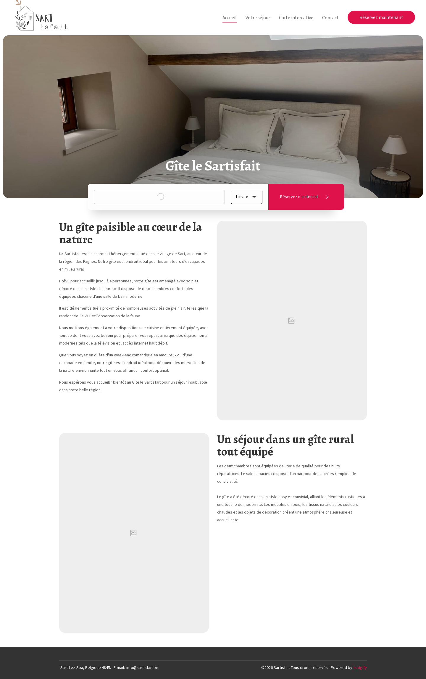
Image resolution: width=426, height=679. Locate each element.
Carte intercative (296, 17)
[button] (246, 197)
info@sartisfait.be (142, 667)
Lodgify (360, 667)
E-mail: (119, 667)
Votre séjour (258, 17)
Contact (330, 17)
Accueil (229, 17)
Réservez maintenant (381, 17)
